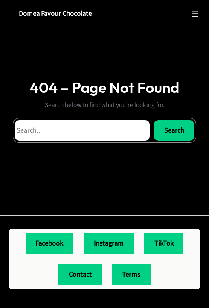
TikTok (164, 243)
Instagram (109, 243)
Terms (131, 275)
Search (174, 130)
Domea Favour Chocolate (55, 14)
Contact (80, 275)
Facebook (49, 243)
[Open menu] (195, 14)
